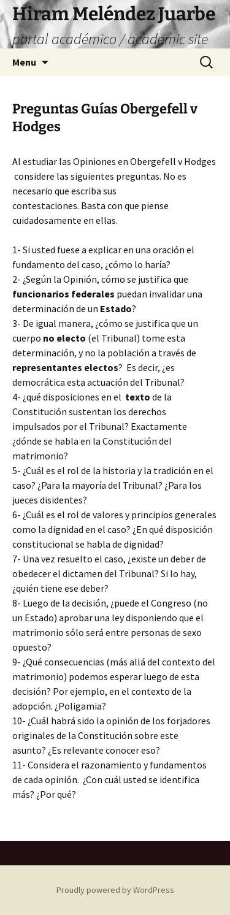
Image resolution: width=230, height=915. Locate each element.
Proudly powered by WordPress (115, 889)
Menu (24, 62)
